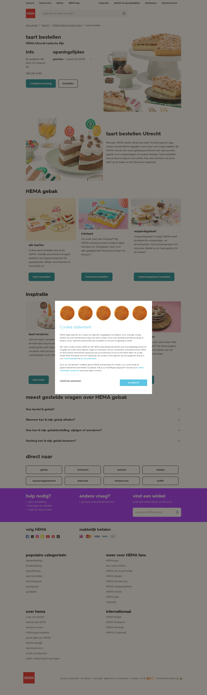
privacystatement (88, 359)
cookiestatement (70, 359)
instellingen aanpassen (70, 380)
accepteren (133, 382)
